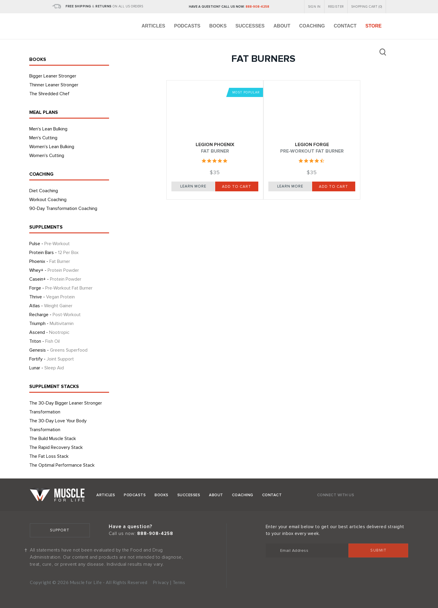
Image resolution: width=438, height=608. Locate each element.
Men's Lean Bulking (48, 129)
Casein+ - (55, 279)
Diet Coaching (43, 191)
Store (373, 25)
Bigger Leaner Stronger (52, 76)
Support (59, 530)
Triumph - (51, 323)
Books (218, 25)
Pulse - (49, 244)
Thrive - (52, 297)
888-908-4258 (257, 6)
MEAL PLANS (43, 112)
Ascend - (49, 332)
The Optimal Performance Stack (62, 465)
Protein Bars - (54, 253)
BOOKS (37, 59)
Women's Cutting (46, 156)
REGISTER (336, 6)
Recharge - (55, 315)
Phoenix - (49, 261)
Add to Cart (236, 186)
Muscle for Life (57, 495)
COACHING (41, 174)
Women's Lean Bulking (51, 147)
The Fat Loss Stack (49, 456)
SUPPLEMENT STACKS (54, 386)
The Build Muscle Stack (52, 439)
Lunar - (46, 368)
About (281, 25)
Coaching (312, 25)
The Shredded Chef (49, 94)
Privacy (161, 582)
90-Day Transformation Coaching (63, 208)
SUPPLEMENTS (46, 227)
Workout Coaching (47, 200)
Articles (153, 25)
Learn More (193, 186)
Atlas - (50, 306)
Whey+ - (54, 270)
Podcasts (187, 25)
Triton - (44, 341)
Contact (345, 25)
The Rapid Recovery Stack (56, 447)
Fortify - (51, 359)
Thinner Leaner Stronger (53, 85)
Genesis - (58, 350)
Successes (250, 25)
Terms (179, 582)
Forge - (61, 288)
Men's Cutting (43, 138)
